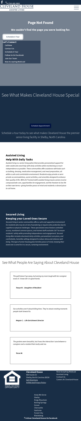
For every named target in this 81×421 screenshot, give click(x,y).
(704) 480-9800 (12, 3)
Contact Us (9, 48)
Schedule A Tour (13, 37)
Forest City (38, 413)
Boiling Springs (40, 402)
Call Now (8, 45)
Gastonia (37, 410)
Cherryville (38, 408)
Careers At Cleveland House (67, 379)
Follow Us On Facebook (14, 55)
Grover (37, 405)
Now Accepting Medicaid (15, 61)
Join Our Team (11, 58)
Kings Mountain (40, 400)
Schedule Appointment (40, 126)
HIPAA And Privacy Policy (36, 382)
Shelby (37, 397)
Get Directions (32, 380)
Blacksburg (38, 415)
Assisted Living (15, 155)
